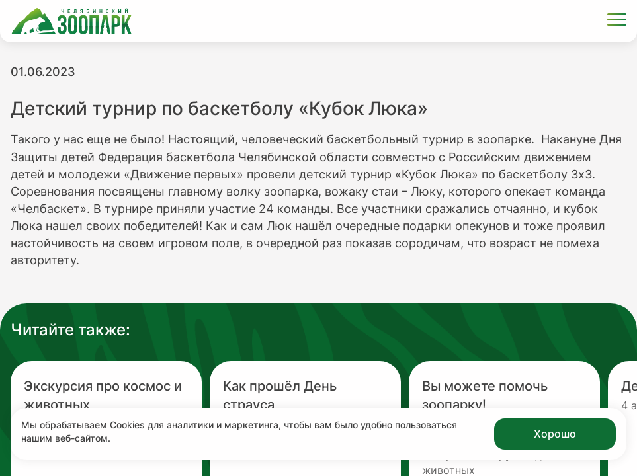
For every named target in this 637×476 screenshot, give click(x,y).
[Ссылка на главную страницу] (71, 21)
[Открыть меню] (616, 21)
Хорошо (555, 433)
